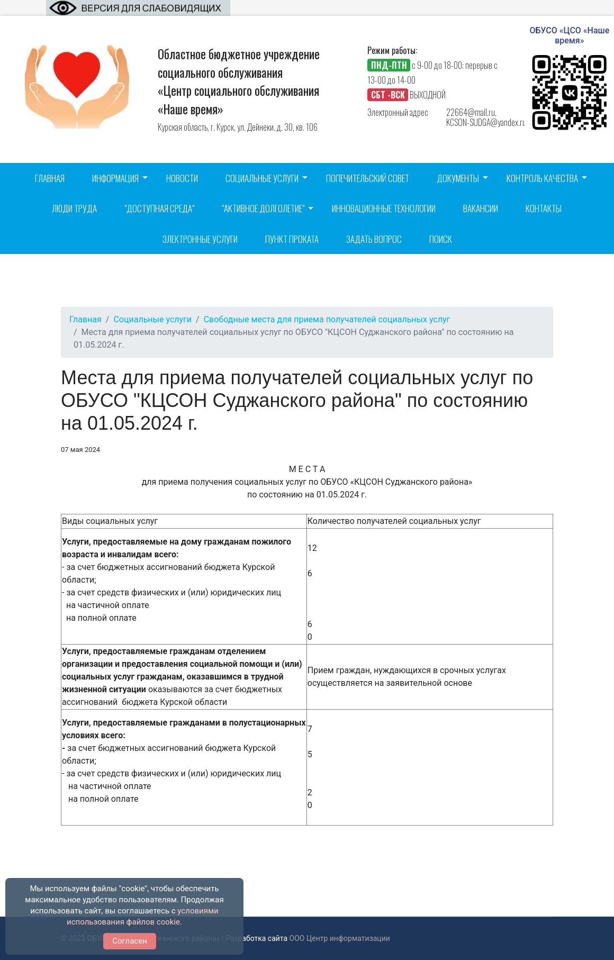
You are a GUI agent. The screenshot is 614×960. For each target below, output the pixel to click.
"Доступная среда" (159, 208)
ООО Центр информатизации (340, 938)
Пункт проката (292, 239)
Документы (458, 178)
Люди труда (74, 208)
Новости (182, 178)
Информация (115, 178)
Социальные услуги (262, 178)
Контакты (544, 208)
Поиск (440, 239)
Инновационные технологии (384, 208)
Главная (50, 178)
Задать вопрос (374, 239)
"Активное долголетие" (263, 208)
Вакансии (480, 208)
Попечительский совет (367, 178)
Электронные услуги (200, 239)
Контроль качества (542, 178)
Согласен (129, 941)
